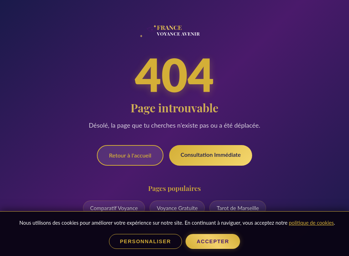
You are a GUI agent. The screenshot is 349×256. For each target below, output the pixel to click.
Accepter (213, 241)
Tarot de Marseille (238, 208)
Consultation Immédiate (211, 154)
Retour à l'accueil (130, 155)
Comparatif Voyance (114, 208)
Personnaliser (145, 241)
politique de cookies (311, 223)
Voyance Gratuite (177, 208)
